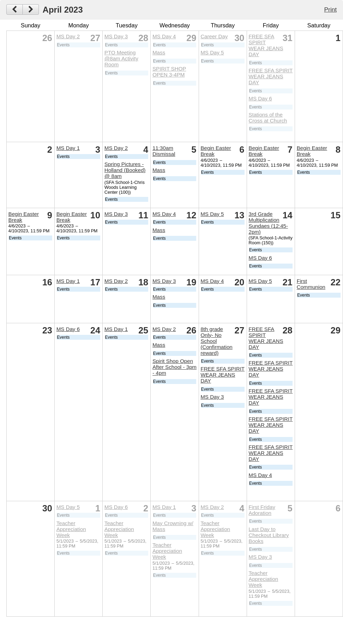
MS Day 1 (68, 148)
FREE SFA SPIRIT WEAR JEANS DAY (266, 45)
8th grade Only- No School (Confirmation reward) (216, 341)
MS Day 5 (212, 52)
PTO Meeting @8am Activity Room (121, 58)
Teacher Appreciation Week (71, 529)
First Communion (311, 284)
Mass (158, 52)
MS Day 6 (260, 98)
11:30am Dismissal (163, 151)
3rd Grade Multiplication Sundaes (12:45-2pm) (268, 223)
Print (330, 9)
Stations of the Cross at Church (268, 118)
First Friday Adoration (262, 510)
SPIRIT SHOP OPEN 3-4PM (169, 72)
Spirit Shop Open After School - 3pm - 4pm (174, 367)
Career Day (214, 36)
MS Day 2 (68, 36)
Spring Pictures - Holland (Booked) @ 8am (124, 170)
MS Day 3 (116, 36)
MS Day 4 (164, 36)
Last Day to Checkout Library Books (269, 535)
